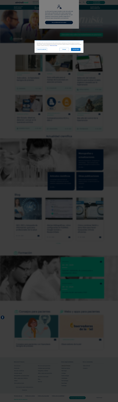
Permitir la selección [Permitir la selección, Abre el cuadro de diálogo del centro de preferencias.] (41, 49)
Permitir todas (76, 49)
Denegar (64, 49)
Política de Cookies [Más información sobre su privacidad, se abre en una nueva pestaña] (53, 45)
